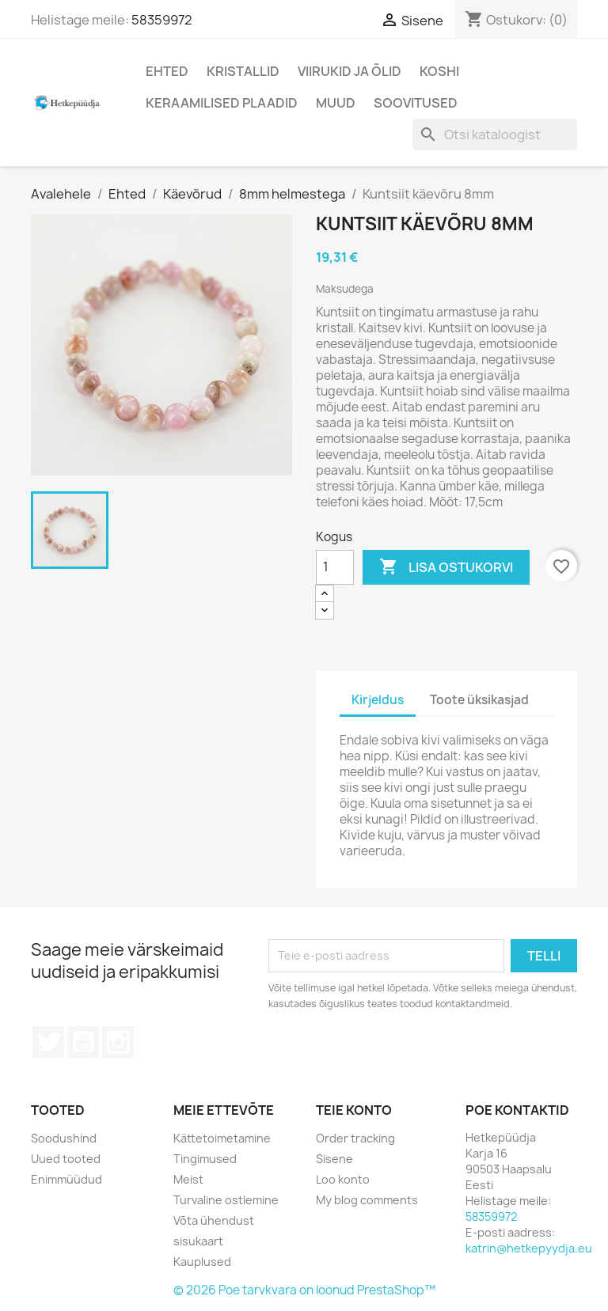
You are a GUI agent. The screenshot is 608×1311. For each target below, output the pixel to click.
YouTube (83, 1042)
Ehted (167, 71)
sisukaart (198, 1240)
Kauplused (202, 1261)
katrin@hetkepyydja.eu (529, 1248)
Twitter (48, 1042)
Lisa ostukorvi (446, 567)
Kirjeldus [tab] (378, 699)
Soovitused (416, 103)
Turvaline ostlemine (226, 1199)
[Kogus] (335, 567)
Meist (188, 1179)
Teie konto (354, 1110)
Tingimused (205, 1158)
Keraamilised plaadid (222, 103)
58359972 (161, 19)
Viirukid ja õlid (349, 71)
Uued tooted (66, 1158)
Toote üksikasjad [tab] (479, 699)
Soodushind (64, 1138)
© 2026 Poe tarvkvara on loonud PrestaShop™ (304, 1290)
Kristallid (243, 71)
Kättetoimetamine (222, 1138)
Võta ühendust (213, 1220)
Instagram (118, 1042)
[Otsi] (494, 134)
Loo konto (343, 1179)
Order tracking (355, 1138)
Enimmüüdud (66, 1179)
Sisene (334, 1158)
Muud (335, 103)
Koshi (439, 71)
